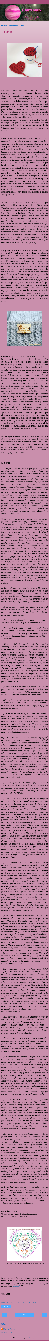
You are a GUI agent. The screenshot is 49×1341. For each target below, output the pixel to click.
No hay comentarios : (30, 1302)
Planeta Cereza (9, 1329)
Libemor (6, 31)
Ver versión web (24, 1320)
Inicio (24, 1315)
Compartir (6, 1306)
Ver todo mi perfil (7, 1333)
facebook (17, 1286)
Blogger (32, 1338)
